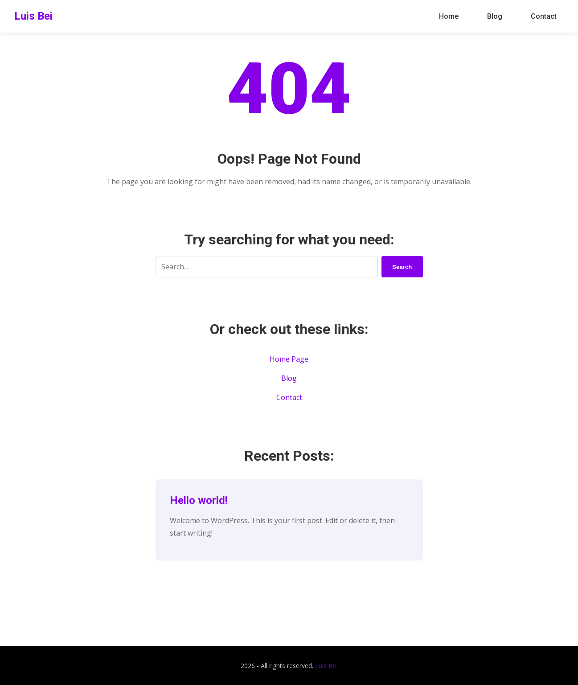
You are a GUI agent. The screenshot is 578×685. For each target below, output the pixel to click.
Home (449, 16)
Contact (544, 16)
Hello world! (199, 500)
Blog (494, 16)
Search (402, 267)
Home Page (289, 359)
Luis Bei (33, 16)
